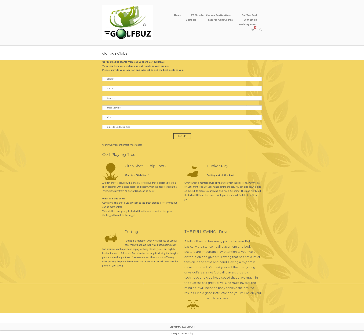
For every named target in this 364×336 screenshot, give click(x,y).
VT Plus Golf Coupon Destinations (211, 15)
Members (191, 19)
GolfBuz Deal (249, 15)
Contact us (250, 19)
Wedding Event (248, 24)
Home (177, 15)
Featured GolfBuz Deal (220, 19)
